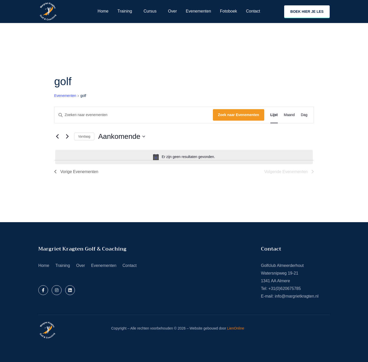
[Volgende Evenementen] (67, 136)
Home (103, 11)
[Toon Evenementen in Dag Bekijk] (304, 115)
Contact (253, 11)
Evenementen (198, 11)
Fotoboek (228, 11)
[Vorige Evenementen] (57, 136)
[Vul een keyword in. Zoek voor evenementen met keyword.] (133, 115)
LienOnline (235, 328)
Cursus (150, 11)
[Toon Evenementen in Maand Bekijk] (289, 115)
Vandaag (84, 136)
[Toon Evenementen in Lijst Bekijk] (274, 115)
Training (125, 11)
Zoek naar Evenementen (238, 115)
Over (172, 11)
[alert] (184, 157)
